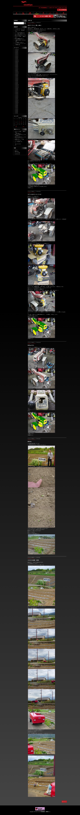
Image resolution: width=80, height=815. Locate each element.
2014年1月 (16, 70)
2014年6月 (16, 65)
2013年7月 (16, 76)
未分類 (29, 23)
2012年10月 (17, 87)
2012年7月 (16, 91)
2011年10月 (16, 102)
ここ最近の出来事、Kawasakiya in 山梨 (20, 40)
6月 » (23, 126)
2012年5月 (16, 93)
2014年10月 (16, 61)
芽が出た (30, 441)
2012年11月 (16, 85)
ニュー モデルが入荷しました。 (20, 32)
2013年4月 (16, 80)
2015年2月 (16, 57)
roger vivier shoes (18, 143)
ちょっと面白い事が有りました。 (20, 33)
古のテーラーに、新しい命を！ (35, 25)
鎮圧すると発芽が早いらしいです (20, 35)
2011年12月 (16, 100)
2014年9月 (16, 62)
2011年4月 (16, 110)
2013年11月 (16, 71)
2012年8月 (16, 89)
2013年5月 (16, 79)
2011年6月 (16, 107)
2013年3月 (16, 82)
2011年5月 (16, 109)
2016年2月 (16, 53)
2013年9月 (16, 74)
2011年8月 (16, 105)
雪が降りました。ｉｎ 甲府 (19, 139)
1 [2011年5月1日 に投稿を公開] (25, 119)
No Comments (33, 23)
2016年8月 (16, 51)
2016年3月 (16, 52)
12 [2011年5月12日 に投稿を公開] (19, 122)
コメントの (17, 152)
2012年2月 (16, 97)
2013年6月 (16, 78)
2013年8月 (16, 75)
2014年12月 (16, 60)
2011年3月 (16, 111)
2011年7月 (16, 106)
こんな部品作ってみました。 (19, 42)
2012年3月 (16, 96)
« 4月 (16, 126)
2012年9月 (16, 88)
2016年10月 (16, 49)
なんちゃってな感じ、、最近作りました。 (20, 37)
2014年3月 (16, 67)
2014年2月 (16, 69)
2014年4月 (16, 66)
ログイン (16, 150)
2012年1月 (16, 98)
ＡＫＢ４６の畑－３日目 (33, 560)
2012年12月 (16, 84)
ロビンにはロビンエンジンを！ (35, 194)
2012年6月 (16, 92)
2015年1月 (16, 58)
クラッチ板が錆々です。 (19, 141)
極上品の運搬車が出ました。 (19, 38)
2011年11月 (16, 101)
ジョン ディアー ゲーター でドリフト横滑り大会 (20, 44)
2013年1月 (16, 83)
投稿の (17, 151)
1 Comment (32, 558)
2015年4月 (16, 56)
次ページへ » (64, 801)
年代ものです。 (31, 345)
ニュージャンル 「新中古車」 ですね (20, 31)
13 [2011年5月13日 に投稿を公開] (21, 122)
